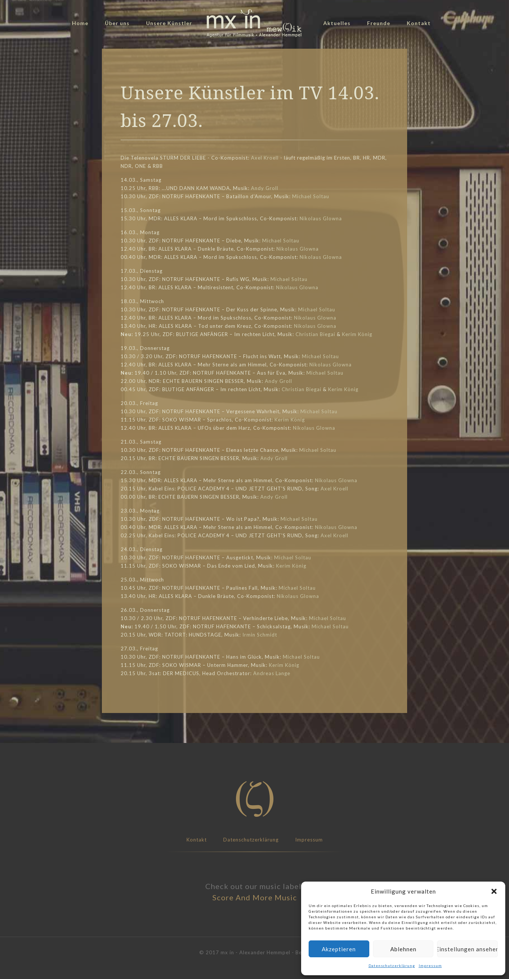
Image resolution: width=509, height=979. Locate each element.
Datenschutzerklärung (392, 965)
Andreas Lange (271, 673)
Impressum (430, 965)
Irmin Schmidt (259, 635)
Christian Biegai (315, 334)
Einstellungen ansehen (467, 949)
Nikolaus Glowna (321, 218)
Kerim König (357, 334)
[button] (494, 891)
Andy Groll (264, 188)
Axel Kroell (265, 158)
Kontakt (197, 840)
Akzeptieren (339, 949)
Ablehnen (403, 949)
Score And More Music (254, 897)
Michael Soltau (310, 196)
